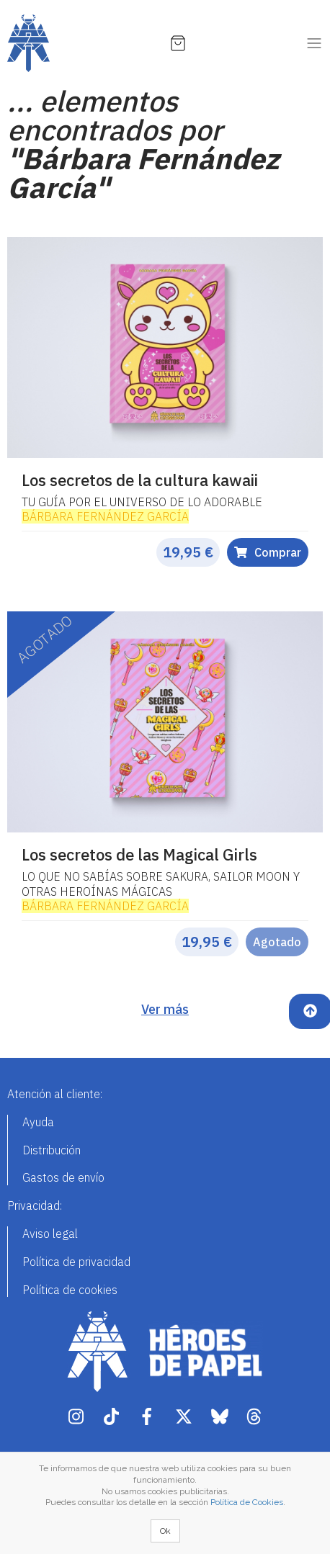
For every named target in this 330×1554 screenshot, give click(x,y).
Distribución (51, 1150)
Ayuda (38, 1122)
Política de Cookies (246, 1502)
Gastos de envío (63, 1177)
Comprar (267, 552)
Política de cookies (69, 1290)
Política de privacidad (76, 1261)
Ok (165, 1531)
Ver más (165, 1009)
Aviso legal (50, 1233)
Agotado (277, 942)
